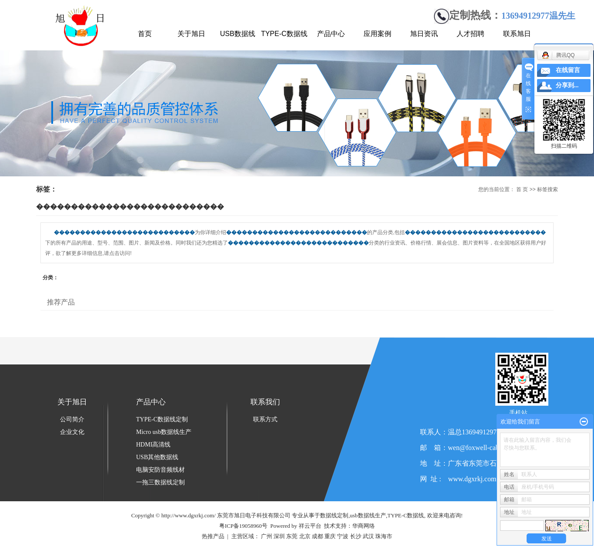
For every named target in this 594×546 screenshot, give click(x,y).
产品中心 (331, 33)
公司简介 (72, 419)
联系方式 (265, 419)
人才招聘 (470, 33)
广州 (266, 536)
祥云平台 (310, 526)
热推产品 (213, 536)
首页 (145, 33)
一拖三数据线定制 (160, 482)
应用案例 (377, 33)
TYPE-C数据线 (284, 33)
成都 (317, 536)
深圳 (279, 536)
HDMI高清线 (153, 444)
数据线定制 (334, 515)
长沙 (355, 536)
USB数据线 (237, 33)
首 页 (522, 189)
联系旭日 (517, 33)
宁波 (342, 536)
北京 (304, 536)
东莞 (291, 536)
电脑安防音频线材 (160, 470)
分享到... (567, 85)
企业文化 (72, 432)
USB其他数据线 (157, 457)
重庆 (330, 536)
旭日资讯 (424, 33)
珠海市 (383, 536)
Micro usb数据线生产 (163, 432)
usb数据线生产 (368, 515)
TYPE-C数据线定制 (162, 419)
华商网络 (363, 526)
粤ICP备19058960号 (243, 526)
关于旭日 (191, 33)
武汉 (368, 536)
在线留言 (568, 70)
